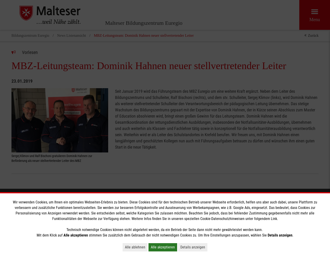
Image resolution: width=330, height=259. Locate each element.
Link (274, 219)
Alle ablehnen (135, 247)
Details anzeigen (192, 247)
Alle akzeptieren (163, 247)
